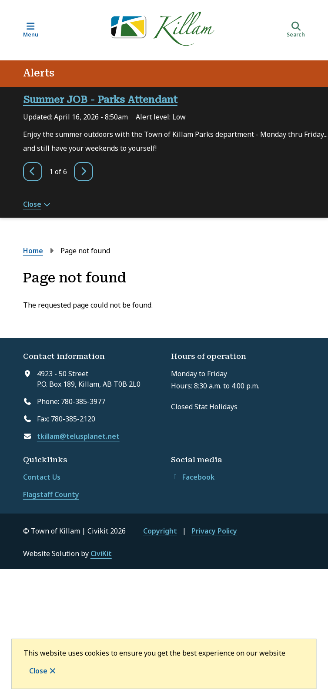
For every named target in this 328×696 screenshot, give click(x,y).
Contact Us (41, 477)
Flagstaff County (51, 494)
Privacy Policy (214, 531)
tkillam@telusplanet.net (78, 436)
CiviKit (101, 553)
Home (33, 250)
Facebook (192, 477)
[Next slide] (83, 171)
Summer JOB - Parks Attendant (100, 99)
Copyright (160, 531)
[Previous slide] (32, 171)
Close (38, 671)
